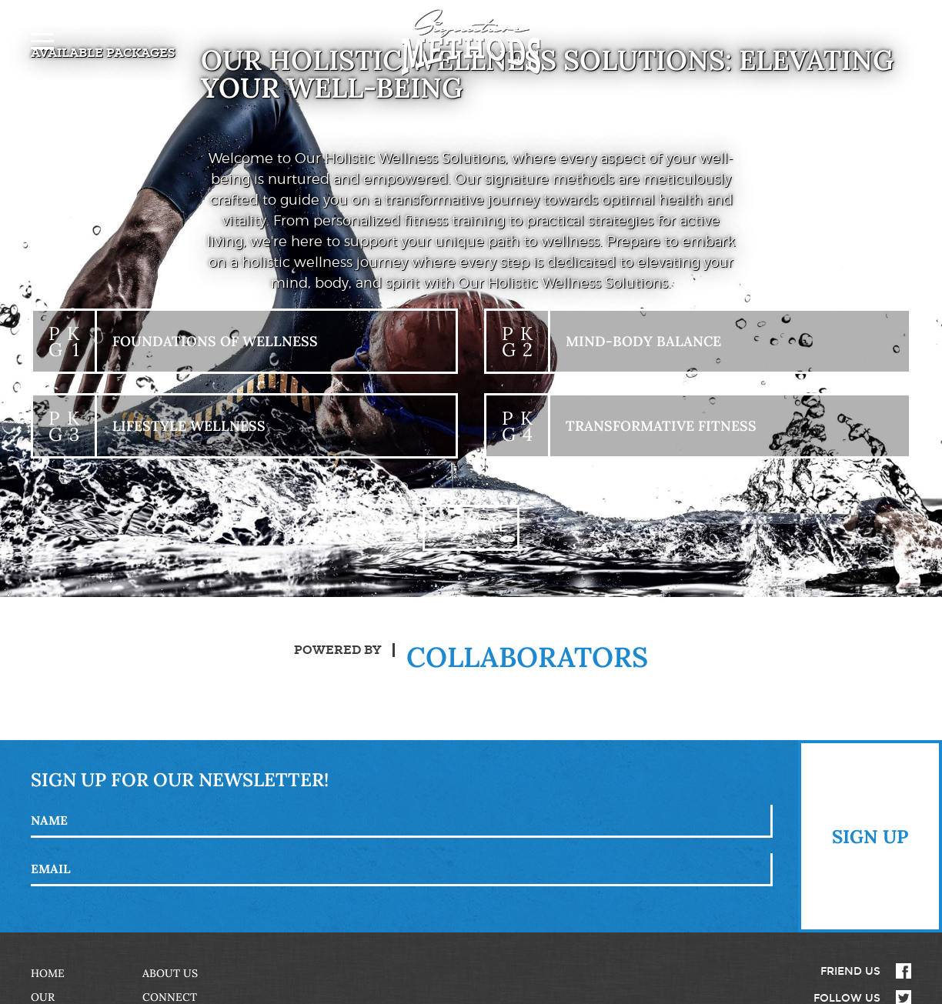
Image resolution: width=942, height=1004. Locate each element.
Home (48, 973)
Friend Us (850, 971)
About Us (170, 973)
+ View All (471, 527)
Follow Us (846, 998)
